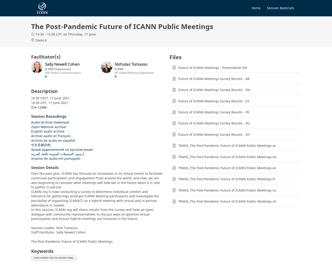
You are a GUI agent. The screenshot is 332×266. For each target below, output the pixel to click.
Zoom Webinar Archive (48, 127)
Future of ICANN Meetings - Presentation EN (212, 67)
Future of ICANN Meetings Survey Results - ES (213, 101)
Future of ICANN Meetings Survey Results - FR (213, 112)
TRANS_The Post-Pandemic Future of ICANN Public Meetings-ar (227, 145)
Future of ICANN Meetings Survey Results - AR (214, 79)
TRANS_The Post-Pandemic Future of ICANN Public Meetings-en (227, 157)
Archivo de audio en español (53, 140)
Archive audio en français (51, 136)
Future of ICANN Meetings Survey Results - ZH (214, 134)
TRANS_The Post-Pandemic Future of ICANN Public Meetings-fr (226, 179)
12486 (42, 107)
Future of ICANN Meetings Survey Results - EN (214, 90)
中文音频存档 (40, 145)
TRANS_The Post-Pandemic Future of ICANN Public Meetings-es (227, 168)
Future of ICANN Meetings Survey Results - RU (214, 123)
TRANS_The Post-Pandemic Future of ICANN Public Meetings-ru (227, 190)
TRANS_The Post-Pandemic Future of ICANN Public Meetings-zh (227, 201)
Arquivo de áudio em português (55, 158)
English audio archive (48, 131)
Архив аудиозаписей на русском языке (62, 149)
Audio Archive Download (50, 122)
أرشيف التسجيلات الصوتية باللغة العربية (57, 154)
